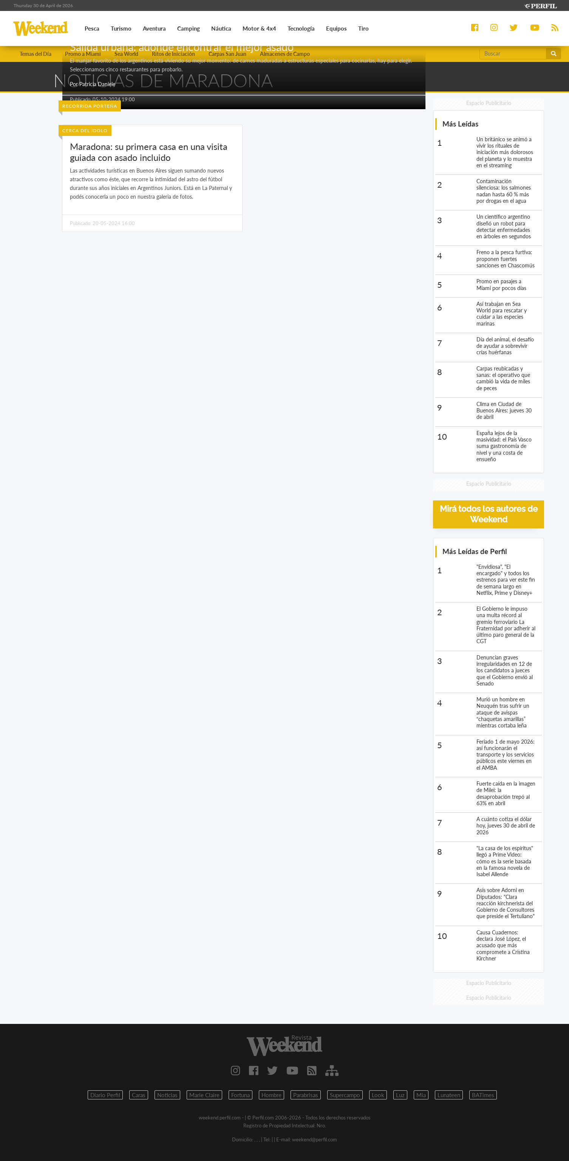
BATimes (483, 1095)
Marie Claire (204, 1095)
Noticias (167, 1095)
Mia (421, 1095)
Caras (138, 1095)
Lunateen (449, 1095)
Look (378, 1095)
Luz (400, 1095)
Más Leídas (460, 124)
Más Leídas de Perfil (474, 551)
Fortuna (240, 1095)
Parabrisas (305, 1095)
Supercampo (345, 1095)
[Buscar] (512, 53)
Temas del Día (35, 54)
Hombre (271, 1095)
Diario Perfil (105, 1095)
